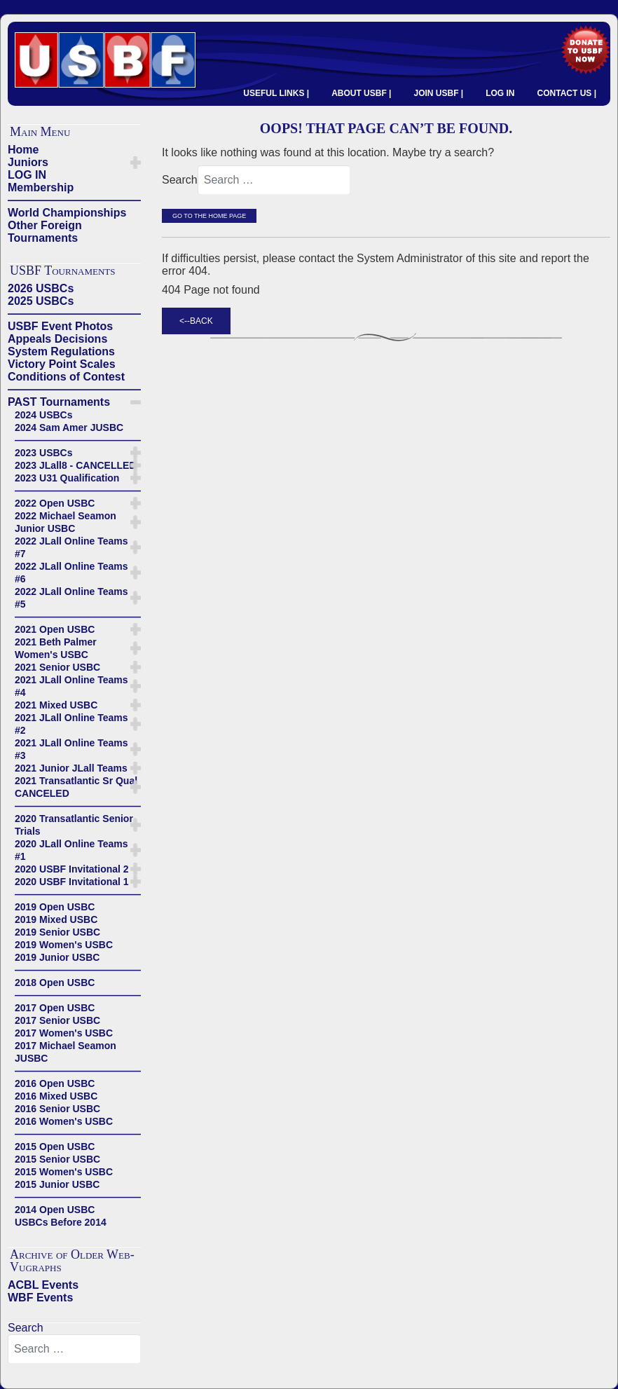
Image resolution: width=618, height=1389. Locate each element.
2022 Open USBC (55, 503)
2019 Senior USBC (57, 932)
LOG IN (500, 93)
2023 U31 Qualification (67, 478)
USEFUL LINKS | (276, 93)
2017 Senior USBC (57, 1020)
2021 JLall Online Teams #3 (71, 749)
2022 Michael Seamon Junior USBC (65, 522)
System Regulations (61, 351)
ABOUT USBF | (361, 93)
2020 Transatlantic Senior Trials (74, 825)
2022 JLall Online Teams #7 (71, 547)
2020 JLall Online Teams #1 (71, 850)
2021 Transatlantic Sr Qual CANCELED (76, 787)
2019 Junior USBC (57, 957)
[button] (135, 162)
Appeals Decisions (57, 339)
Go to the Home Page (209, 215)
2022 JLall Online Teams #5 (71, 598)
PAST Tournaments (59, 402)
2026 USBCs (41, 288)
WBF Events (40, 1298)
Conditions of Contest (66, 377)
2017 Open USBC (55, 1007)
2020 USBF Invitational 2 (72, 869)
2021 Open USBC (55, 629)
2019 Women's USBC (64, 944)
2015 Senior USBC (57, 1159)
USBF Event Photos (60, 326)
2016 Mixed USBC (56, 1096)
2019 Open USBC (55, 906)
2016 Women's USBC (64, 1121)
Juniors (28, 162)
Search (25, 1328)
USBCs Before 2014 (61, 1222)
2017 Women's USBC (64, 1033)
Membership (41, 187)
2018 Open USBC (55, 982)
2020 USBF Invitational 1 (72, 881)
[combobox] (74, 1349)
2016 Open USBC (55, 1083)
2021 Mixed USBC (56, 705)
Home (23, 150)
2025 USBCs (41, 301)
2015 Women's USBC (64, 1171)
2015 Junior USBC (57, 1184)
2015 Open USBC (55, 1146)
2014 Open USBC (55, 1209)
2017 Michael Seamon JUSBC (65, 1052)
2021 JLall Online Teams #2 (71, 724)
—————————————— (74, 200)
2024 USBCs (44, 414)
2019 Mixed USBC (56, 919)
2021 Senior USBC (57, 667)
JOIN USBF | (438, 93)
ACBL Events (43, 1285)
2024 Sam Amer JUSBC (69, 427)
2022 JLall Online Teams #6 (71, 572)
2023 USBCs (44, 452)
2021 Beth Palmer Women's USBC (56, 648)
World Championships (67, 213)
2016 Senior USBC (57, 1108)
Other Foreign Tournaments (45, 231)
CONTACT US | (566, 93)
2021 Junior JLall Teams (71, 768)
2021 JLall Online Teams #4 (71, 686)
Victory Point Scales (62, 364)
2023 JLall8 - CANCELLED (76, 465)
